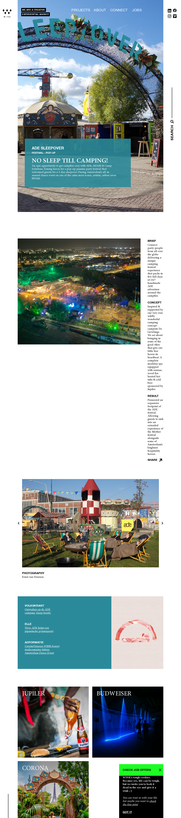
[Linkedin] (169, 11)
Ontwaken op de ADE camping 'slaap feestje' (38, 611)
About (100, 10)
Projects (80, 10)
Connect (119, 10)
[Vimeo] (175, 17)
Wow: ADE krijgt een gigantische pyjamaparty (39, 630)
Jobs (137, 10)
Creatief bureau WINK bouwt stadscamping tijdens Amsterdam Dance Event (42, 649)
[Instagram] (169, 17)
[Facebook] (175, 11)
